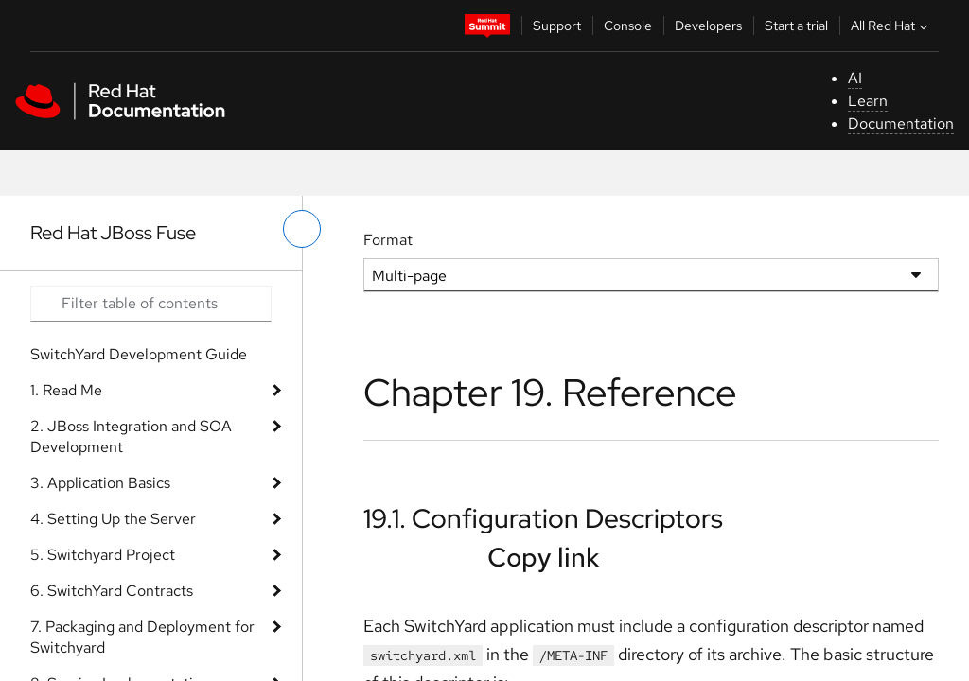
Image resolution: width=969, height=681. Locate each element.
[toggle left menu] (302, 229)
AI (855, 78)
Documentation (901, 123)
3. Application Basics (100, 483)
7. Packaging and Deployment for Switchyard (142, 637)
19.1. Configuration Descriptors (543, 518)
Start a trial (796, 25)
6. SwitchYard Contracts (111, 591)
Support (557, 25)
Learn (868, 101)
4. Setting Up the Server (113, 519)
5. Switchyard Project (102, 555)
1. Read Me (66, 390)
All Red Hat (891, 25)
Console (628, 25)
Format (388, 240)
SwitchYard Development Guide (138, 354)
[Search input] (151, 304)
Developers (708, 25)
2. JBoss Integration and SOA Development (131, 436)
